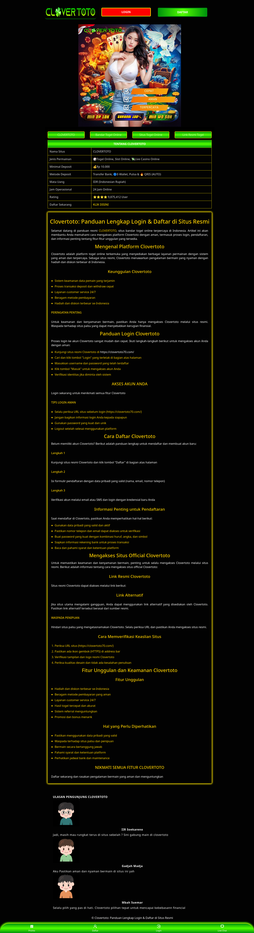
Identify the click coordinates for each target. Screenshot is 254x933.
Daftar (95, 928)
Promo (31, 928)
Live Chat (222, 928)
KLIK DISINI (101, 204)
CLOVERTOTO (107, 231)
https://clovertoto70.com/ (117, 352)
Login (158, 928)
